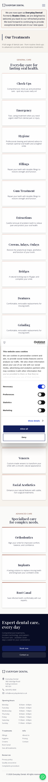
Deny (24, 437)
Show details (34, 421)
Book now (24, 648)
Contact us (24, 655)
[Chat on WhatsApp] (43, 777)
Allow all (24, 429)
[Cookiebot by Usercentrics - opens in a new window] (34, 342)
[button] (44, 5)
